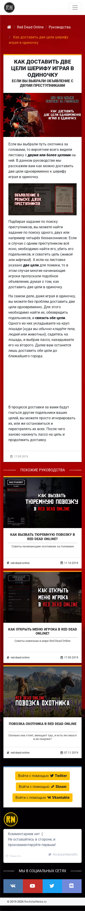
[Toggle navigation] (75, 7)
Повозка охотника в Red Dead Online (42, 724)
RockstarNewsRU (63, 854)
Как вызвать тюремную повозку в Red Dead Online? (42, 537)
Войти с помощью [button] (42, 776)
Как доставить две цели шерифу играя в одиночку (42, 68)
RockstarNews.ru (35, 901)
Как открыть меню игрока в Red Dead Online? (42, 631)
